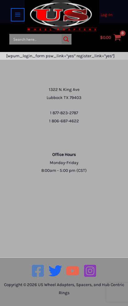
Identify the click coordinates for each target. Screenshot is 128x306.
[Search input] (36, 39)
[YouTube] (73, 271)
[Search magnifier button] (66, 39)
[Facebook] (38, 271)
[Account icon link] (106, 15)
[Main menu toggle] (17, 14)
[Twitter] (55, 271)
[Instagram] (90, 271)
